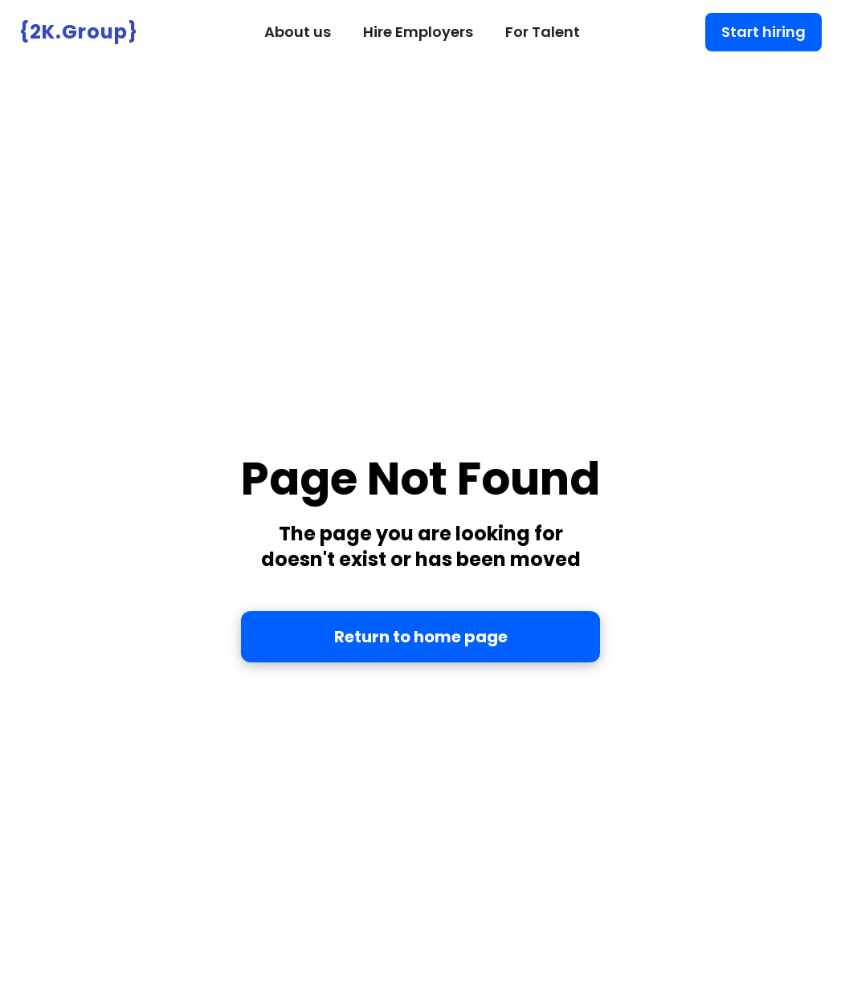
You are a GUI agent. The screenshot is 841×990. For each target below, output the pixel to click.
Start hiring (763, 32)
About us (297, 32)
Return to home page (421, 636)
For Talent (542, 32)
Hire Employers (418, 32)
